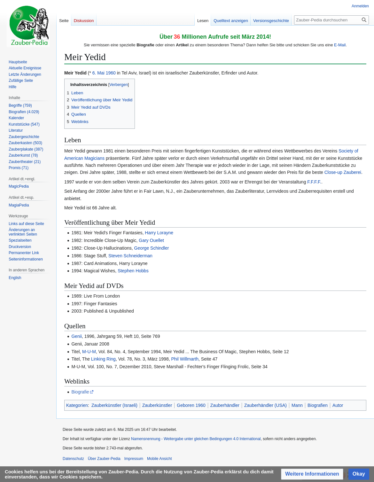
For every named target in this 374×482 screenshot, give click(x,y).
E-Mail (340, 45)
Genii (76, 336)
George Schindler (151, 248)
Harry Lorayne (159, 232)
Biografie (80, 391)
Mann (297, 405)
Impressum (133, 458)
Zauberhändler (224, 405)
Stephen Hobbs (133, 270)
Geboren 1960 (191, 405)
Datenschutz (73, 458)
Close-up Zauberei (342, 172)
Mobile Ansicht (159, 458)
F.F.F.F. (314, 181)
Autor (337, 405)
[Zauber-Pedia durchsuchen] (331, 20)
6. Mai (98, 72)
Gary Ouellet (151, 240)
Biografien (318, 405)
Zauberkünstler (157, 405)
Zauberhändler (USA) (265, 405)
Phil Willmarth (185, 359)
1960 (111, 72)
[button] (312, 474)
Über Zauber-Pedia (104, 458)
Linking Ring (103, 359)
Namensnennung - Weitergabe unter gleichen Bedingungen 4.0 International (196, 439)
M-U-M (89, 351)
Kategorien (77, 405)
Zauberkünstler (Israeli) (114, 405)
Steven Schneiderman (130, 255)
